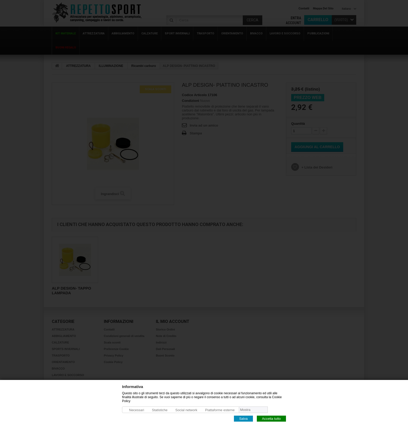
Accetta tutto (271, 418)
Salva (243, 418)
